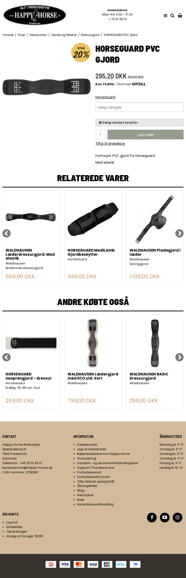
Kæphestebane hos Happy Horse (103, 454)
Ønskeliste (14, 527)
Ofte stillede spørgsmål (95, 481)
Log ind (11, 522)
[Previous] (6, 233)
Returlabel (85, 495)
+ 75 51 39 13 (117, 19)
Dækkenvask (87, 444)
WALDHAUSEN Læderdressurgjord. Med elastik (30, 254)
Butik (80, 500)
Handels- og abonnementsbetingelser (108, 463)
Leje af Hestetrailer (92, 449)
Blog (80, 490)
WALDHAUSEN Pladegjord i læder (155, 252)
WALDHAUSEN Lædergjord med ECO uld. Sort (93, 376)
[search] (172, 15)
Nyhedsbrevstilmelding (95, 504)
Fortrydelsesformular (93, 477)
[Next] (179, 233)
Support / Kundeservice (95, 468)
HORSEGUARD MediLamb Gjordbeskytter (91, 252)
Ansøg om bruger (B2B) (24, 536)
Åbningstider (87, 486)
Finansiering (86, 458)
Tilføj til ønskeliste (110, 143)
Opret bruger (16, 531)
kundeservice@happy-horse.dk (27, 468)
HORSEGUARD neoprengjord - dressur (29, 376)
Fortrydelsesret (89, 472)
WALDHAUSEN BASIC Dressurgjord (149, 376)
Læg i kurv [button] (145, 135)
